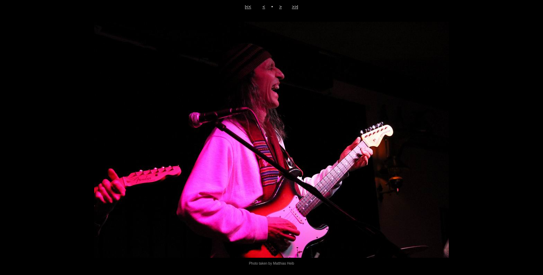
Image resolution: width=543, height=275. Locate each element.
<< (248, 6)
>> (294, 6)
